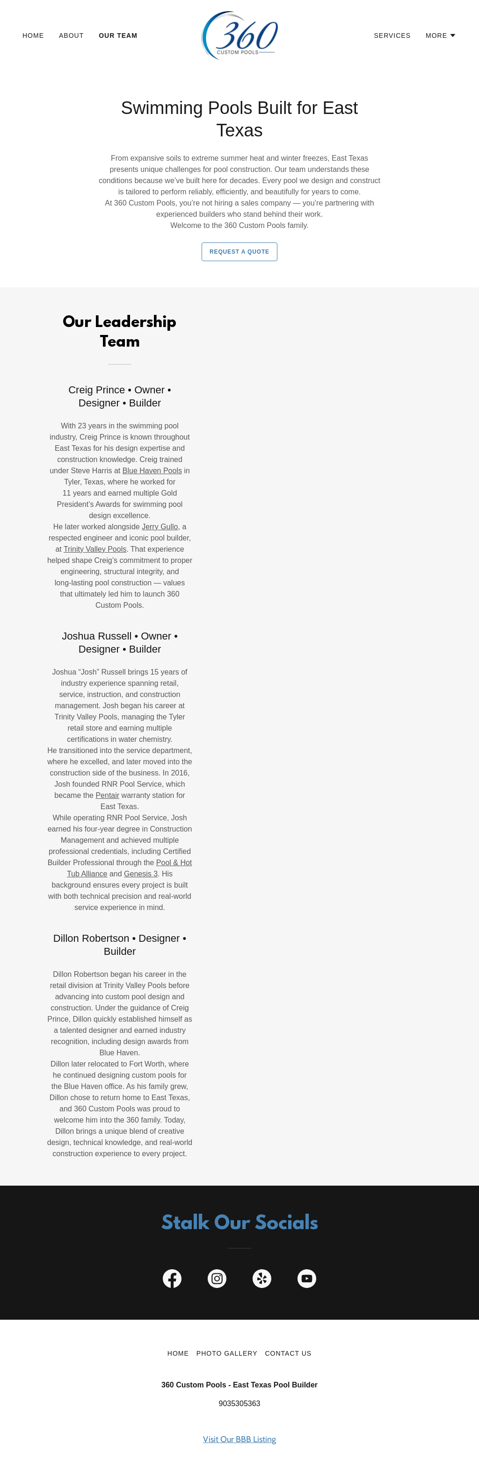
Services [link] (392, 35)
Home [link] (33, 35)
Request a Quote (239, 252)
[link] (239, 35)
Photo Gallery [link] (227, 1353)
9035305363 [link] (240, 1404)
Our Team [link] (118, 35)
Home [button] (178, 1353)
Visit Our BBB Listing (239, 1439)
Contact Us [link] (288, 1353)
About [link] (71, 35)
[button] (441, 35)
